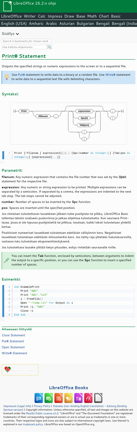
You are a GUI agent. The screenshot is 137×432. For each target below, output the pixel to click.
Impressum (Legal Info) (17, 405)
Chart (104, 16)
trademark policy (33, 423)
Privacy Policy (42, 405)
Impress (55, 16)
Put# (21, 74)
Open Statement (13, 346)
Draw (69, 16)
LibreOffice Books (68, 387)
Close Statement (13, 334)
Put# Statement (13, 340)
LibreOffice (11, 16)
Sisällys (8, 33)
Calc (42, 16)
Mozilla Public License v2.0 (42, 412)
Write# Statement (14, 352)
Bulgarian (85, 23)
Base (80, 16)
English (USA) (14, 23)
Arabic (51, 23)
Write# (110, 74)
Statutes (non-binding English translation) (78, 405)
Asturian (67, 23)
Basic (116, 16)
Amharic (36, 23)
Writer (30, 16)
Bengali (103, 23)
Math (92, 16)
